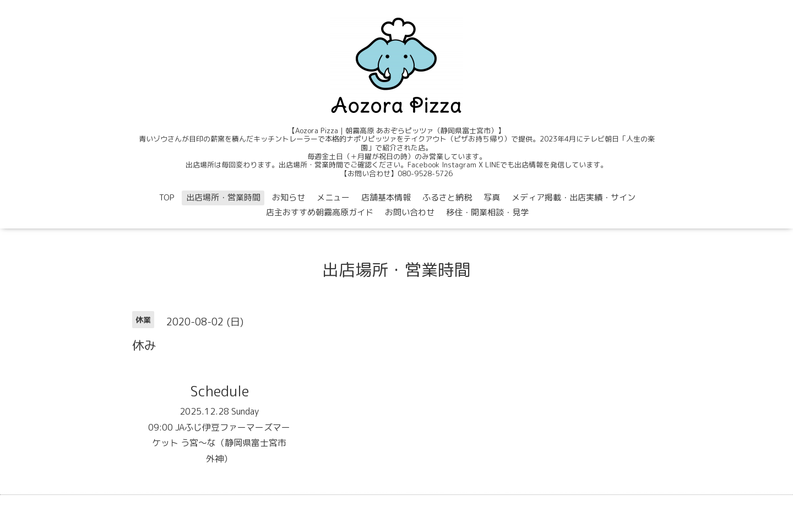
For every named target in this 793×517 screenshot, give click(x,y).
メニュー (333, 197)
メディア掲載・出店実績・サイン (574, 197)
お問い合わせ (409, 212)
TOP (167, 197)
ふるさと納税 (447, 197)
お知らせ (288, 197)
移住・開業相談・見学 (487, 212)
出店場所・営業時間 (223, 197)
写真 (492, 197)
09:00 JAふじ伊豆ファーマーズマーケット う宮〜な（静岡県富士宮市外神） (219, 443)
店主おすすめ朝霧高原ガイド (319, 212)
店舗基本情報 (386, 197)
